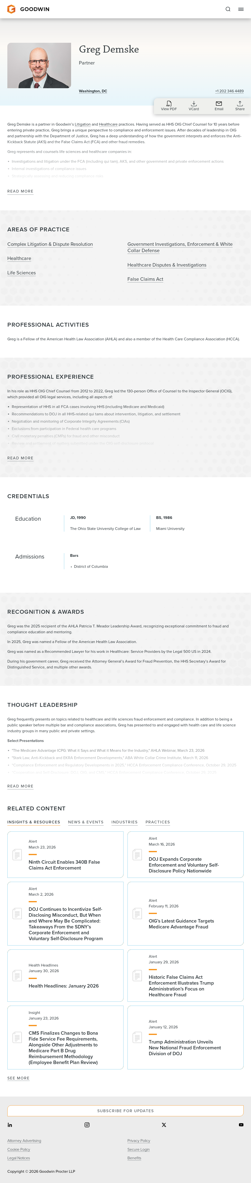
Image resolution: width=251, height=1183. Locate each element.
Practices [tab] (158, 822)
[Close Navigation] (241, 9)
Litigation (83, 124)
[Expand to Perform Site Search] (228, 9)
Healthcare (108, 124)
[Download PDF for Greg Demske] (168, 106)
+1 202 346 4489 (229, 91)
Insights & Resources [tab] (33, 822)
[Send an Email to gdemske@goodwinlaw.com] (218, 106)
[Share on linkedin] (9, 1125)
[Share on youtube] (241, 1125)
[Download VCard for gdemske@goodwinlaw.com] (193, 106)
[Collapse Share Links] (240, 106)
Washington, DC (93, 91)
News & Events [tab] (86, 822)
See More (18, 1078)
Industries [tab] (125, 822)
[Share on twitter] (164, 1125)
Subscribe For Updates (125, 1111)
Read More (20, 191)
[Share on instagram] (87, 1125)
